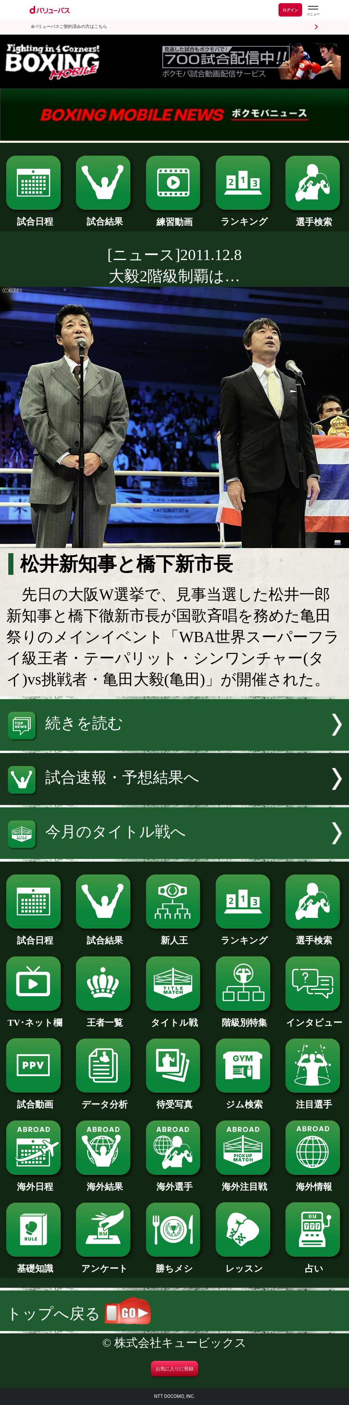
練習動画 (174, 217)
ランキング (244, 217)
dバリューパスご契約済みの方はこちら (69, 26)
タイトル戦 (174, 1018)
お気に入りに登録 (174, 1369)
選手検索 (314, 217)
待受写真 (174, 1100)
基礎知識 (35, 1264)
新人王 (174, 936)
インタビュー (314, 1018)
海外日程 (35, 1182)
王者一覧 (104, 1018)
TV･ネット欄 (35, 1018)
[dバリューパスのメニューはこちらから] (312, 11)
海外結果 (104, 1182)
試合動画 (35, 1100)
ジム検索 (244, 1100)
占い (314, 1264)
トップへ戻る (78, 1313)
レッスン (244, 1264)
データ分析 (104, 1100)
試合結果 (104, 217)
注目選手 (314, 1100)
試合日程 (35, 217)
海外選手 (174, 1182)
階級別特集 (244, 1018)
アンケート (104, 1264)
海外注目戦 (244, 1182)
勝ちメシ (174, 1264)
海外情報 (314, 1182)
